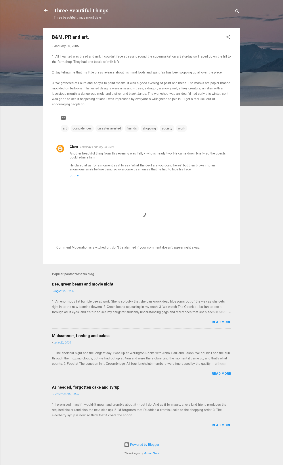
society (167, 128)
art (65, 128)
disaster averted (109, 128)
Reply (74, 176)
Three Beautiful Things (81, 11)
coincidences (82, 128)
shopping (149, 128)
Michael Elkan (151, 453)
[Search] (237, 12)
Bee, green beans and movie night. (83, 284)
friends (132, 128)
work (181, 128)
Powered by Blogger (141, 445)
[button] (228, 37)
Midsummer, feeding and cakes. (81, 335)
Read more (221, 322)
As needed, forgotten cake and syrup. (86, 387)
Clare (74, 147)
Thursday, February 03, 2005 (97, 147)
